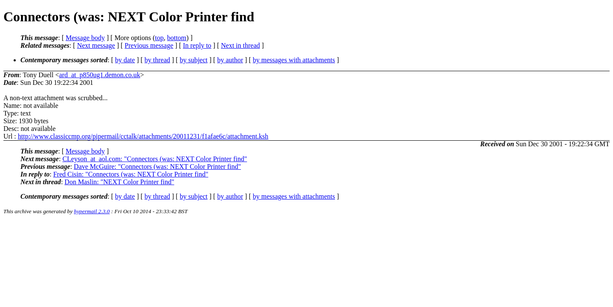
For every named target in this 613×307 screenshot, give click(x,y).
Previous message (149, 45)
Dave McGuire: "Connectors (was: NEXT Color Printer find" (157, 166)
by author (230, 60)
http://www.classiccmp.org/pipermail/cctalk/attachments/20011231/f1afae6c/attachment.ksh (143, 136)
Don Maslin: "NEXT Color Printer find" (120, 181)
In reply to (197, 45)
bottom (176, 37)
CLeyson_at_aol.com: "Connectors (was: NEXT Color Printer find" (155, 158)
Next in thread (240, 45)
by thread (157, 60)
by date (125, 60)
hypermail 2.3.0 (92, 211)
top (159, 37)
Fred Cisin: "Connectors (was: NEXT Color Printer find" (130, 174)
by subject (193, 60)
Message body (85, 37)
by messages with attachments (294, 60)
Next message (96, 45)
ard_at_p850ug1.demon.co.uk (99, 74)
